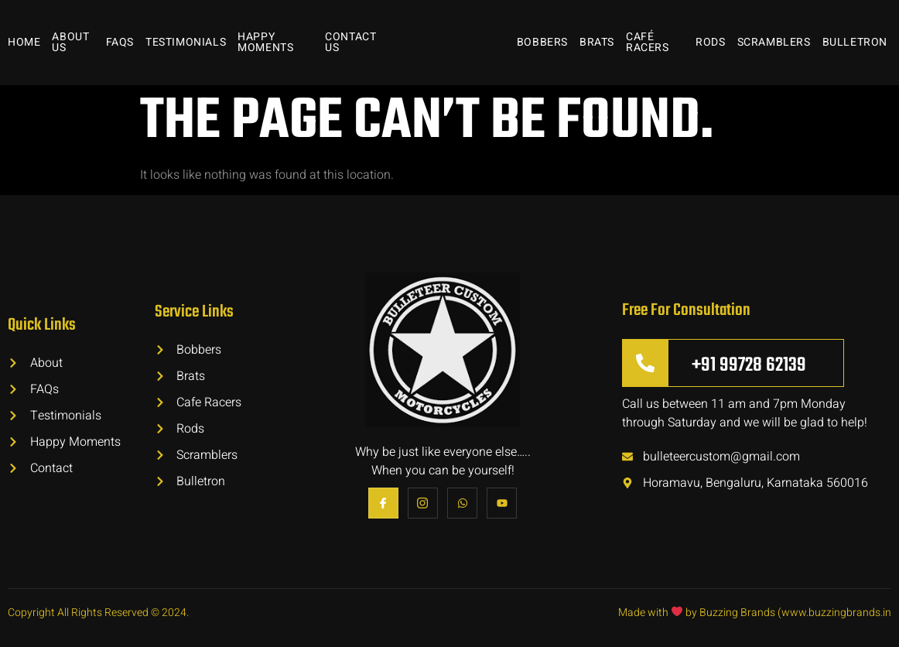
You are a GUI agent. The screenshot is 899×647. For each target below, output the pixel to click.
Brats (596, 42)
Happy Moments (265, 42)
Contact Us (350, 42)
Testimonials (185, 42)
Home (24, 42)
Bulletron (854, 42)
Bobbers (542, 42)
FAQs (120, 42)
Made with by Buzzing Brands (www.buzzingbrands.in (754, 612)
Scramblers (774, 42)
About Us (70, 42)
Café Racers (647, 42)
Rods (710, 42)
